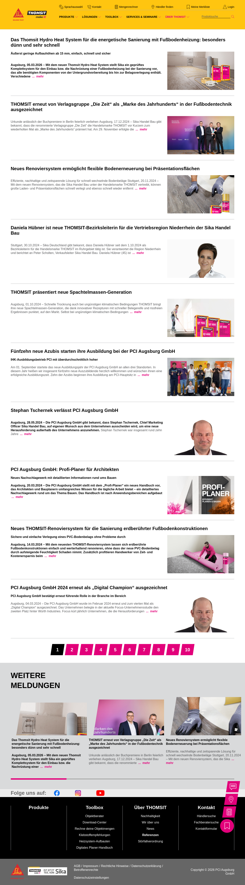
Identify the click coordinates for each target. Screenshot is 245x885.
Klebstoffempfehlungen (94, 835)
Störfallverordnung (150, 841)
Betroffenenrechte (86, 869)
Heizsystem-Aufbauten (94, 841)
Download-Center (95, 822)
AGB (77, 866)
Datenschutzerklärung (146, 866)
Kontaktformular (206, 828)
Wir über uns (150, 822)
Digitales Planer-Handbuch (94, 847)
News (150, 828)
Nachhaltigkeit (150, 816)
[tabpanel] (49, 734)
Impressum (90, 866)
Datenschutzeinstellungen (91, 877)
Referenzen (150, 835)
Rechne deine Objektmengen (94, 828)
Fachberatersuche (206, 822)
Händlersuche (206, 816)
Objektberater (94, 816)
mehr (39, 76)
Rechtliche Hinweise (115, 866)
